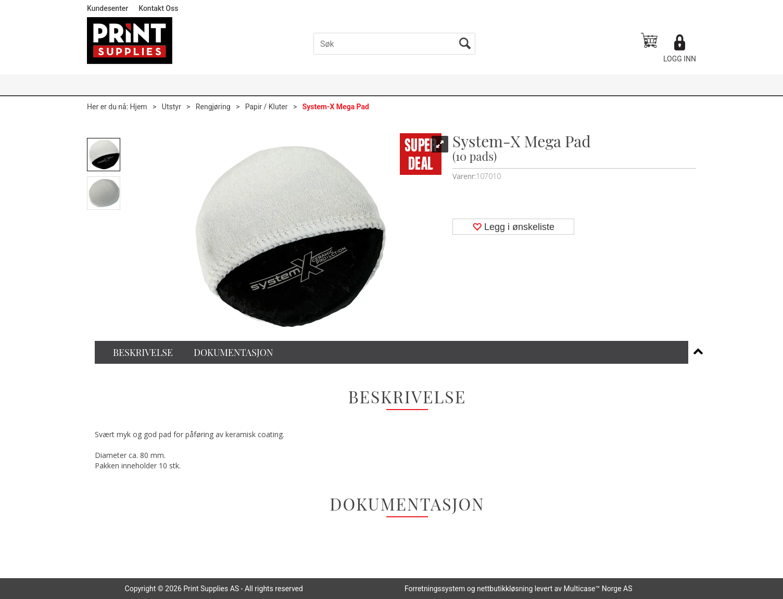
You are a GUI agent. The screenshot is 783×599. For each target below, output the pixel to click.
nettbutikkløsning (505, 588)
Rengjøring (213, 107)
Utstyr (171, 107)
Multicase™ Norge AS (598, 588)
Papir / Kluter (266, 107)
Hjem (138, 107)
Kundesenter (107, 8)
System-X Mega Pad (335, 107)
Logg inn (679, 59)
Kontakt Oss (158, 8)
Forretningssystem (435, 588)
